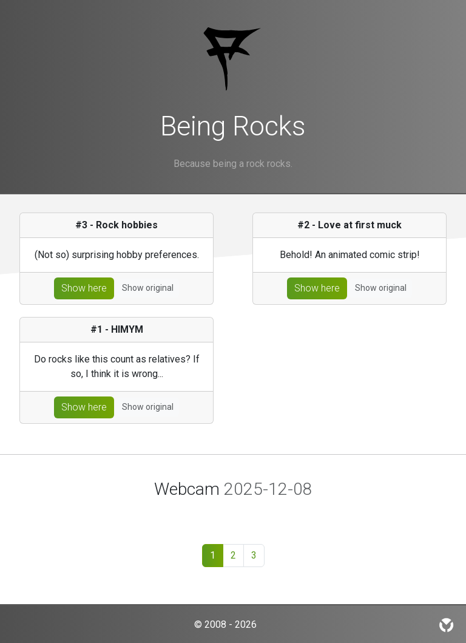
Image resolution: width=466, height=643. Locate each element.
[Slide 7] (309, 513)
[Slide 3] (222, 513)
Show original (148, 288)
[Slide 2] (200, 513)
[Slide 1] (156, 513)
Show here (84, 288)
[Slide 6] (288, 513)
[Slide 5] (266, 513)
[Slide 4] (244, 513)
